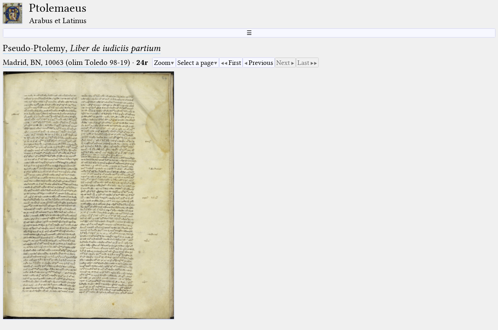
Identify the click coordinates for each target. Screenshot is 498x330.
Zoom (162, 63)
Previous (261, 63)
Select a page (195, 63)
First (235, 63)
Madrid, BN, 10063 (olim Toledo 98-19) (66, 62)
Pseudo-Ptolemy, (81, 48)
